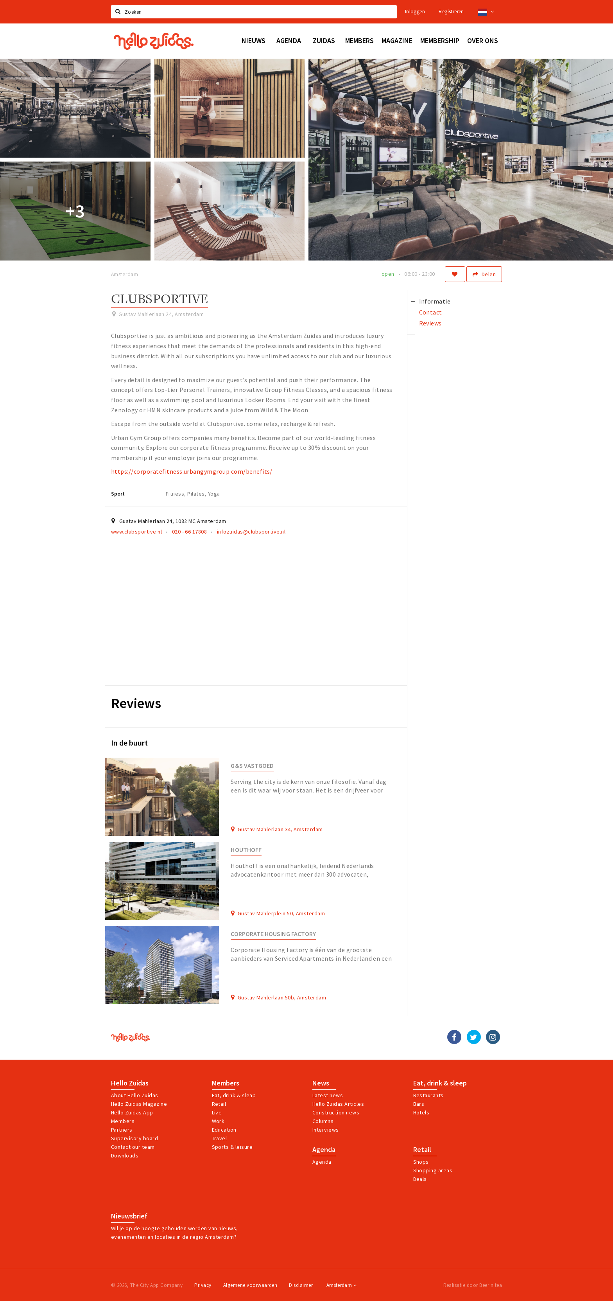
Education (224, 1129)
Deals (420, 1178)
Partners (122, 1129)
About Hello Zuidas (134, 1095)
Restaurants (428, 1095)
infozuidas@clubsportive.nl (251, 531)
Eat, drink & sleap (234, 1095)
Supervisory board (134, 1138)
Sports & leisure (232, 1146)
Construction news (335, 1112)
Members (122, 1121)
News (320, 1083)
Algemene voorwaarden (250, 1285)
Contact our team (133, 1146)
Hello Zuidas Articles (338, 1103)
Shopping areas (433, 1170)
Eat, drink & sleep (440, 1083)
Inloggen (415, 11)
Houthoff (246, 850)
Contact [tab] (430, 312)
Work (218, 1121)
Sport (118, 493)
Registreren (451, 11)
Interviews (325, 1129)
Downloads (124, 1155)
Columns (322, 1121)
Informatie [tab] (435, 301)
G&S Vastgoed (252, 765)
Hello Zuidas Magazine (139, 1103)
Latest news (327, 1095)
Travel (219, 1138)
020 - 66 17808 (189, 531)
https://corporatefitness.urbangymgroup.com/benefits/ (191, 471)
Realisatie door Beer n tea (472, 1285)
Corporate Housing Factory (273, 934)
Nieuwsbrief (129, 1216)
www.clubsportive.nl (136, 531)
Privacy (202, 1285)
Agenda (323, 1150)
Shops (421, 1161)
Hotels (421, 1112)
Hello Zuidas (130, 1083)
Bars (419, 1103)
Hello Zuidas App (132, 1112)
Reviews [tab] (430, 323)
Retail (219, 1103)
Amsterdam (341, 1285)
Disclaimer (301, 1285)
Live (217, 1112)
